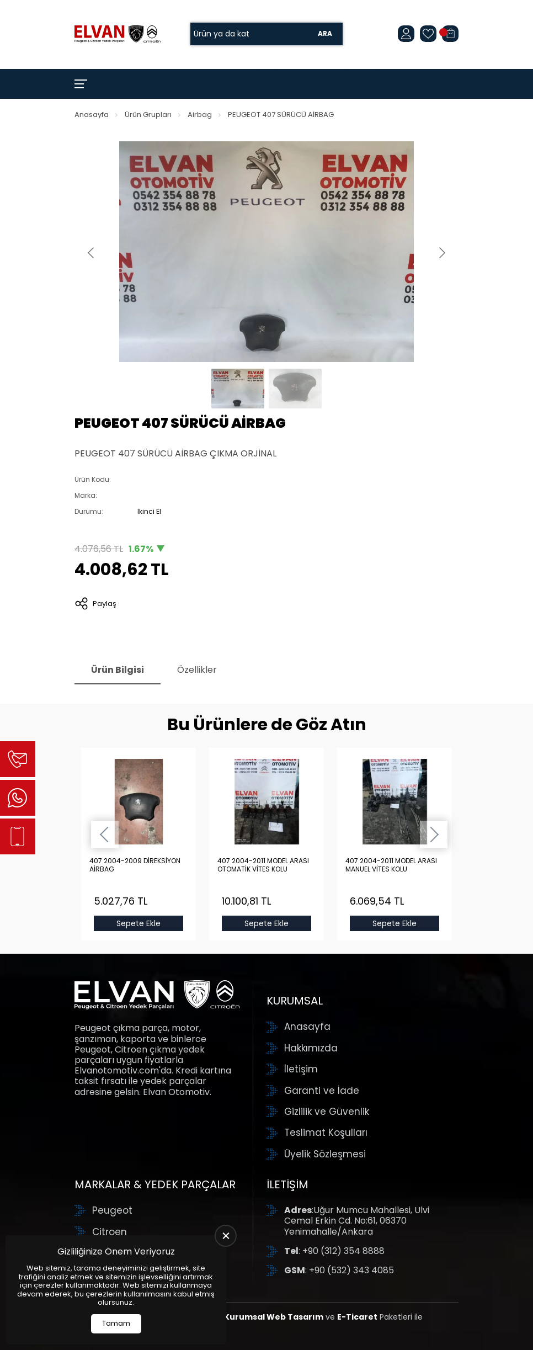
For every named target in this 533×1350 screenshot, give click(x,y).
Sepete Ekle (138, 923)
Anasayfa (91, 114)
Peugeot (112, 1210)
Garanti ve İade (321, 1090)
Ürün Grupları (148, 114)
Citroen (109, 1231)
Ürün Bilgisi (117, 669)
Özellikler (197, 669)
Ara (325, 34)
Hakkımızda (311, 1048)
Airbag (200, 114)
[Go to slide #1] (237, 388)
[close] (226, 1236)
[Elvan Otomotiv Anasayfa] (117, 33)
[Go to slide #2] (295, 388)
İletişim (301, 1069)
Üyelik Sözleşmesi (325, 1154)
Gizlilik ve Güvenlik (326, 1111)
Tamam (116, 1323)
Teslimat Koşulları (325, 1132)
